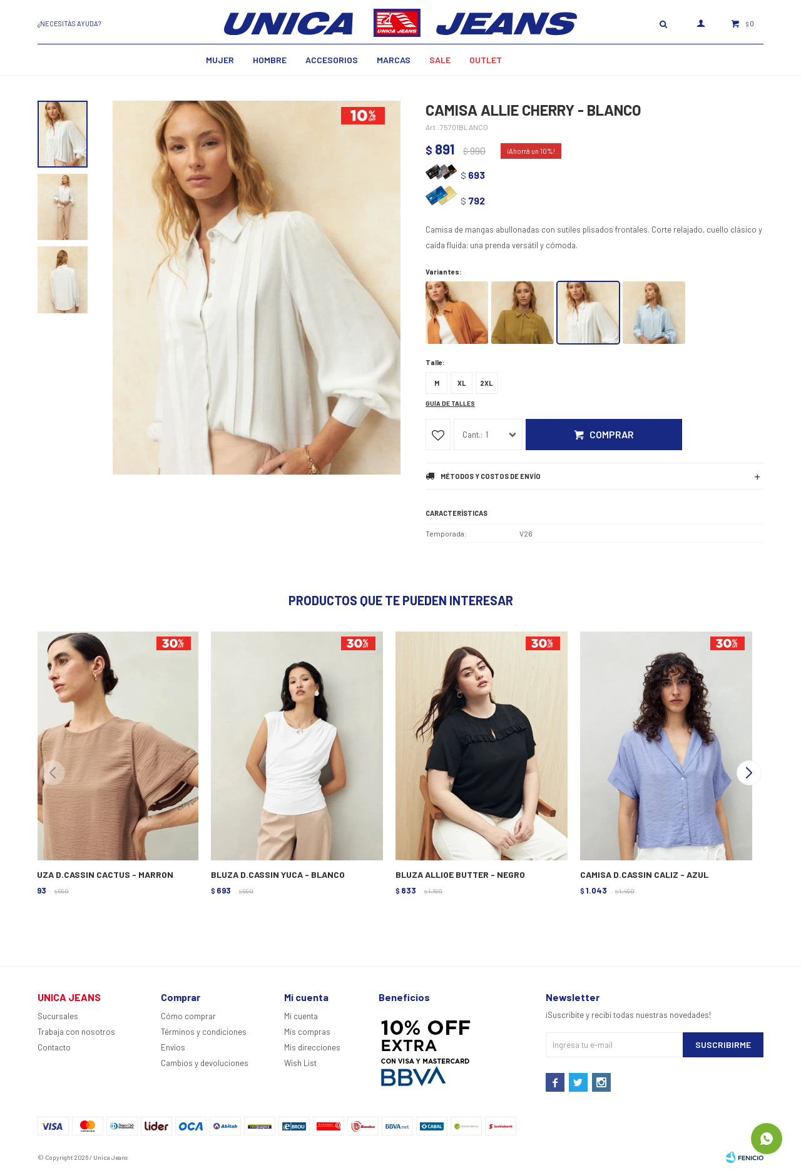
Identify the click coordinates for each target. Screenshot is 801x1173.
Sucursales (58, 1016)
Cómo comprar (188, 1016)
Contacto (54, 1047)
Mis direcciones (312, 1047)
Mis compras (307, 1032)
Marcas (394, 59)
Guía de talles (450, 403)
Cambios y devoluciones (204, 1063)
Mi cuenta (301, 1016)
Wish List (300, 1063)
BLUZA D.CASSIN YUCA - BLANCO (278, 874)
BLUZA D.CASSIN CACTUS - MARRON (99, 874)
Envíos (173, 1047)
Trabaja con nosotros (76, 1032)
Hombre (270, 59)
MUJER (220, 59)
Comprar (611, 434)
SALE (440, 59)
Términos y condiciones (204, 1032)
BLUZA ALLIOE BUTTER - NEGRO (460, 874)
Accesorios (331, 59)
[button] (748, 773)
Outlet (485, 59)
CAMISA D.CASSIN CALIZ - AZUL (644, 874)
